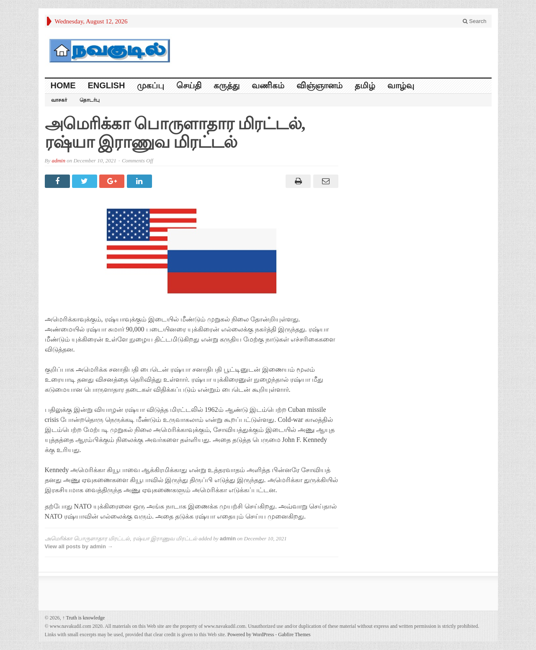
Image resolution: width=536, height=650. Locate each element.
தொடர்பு (90, 100)
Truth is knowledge (83, 618)
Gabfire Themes (294, 634)
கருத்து (227, 85)
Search (475, 21)
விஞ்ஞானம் (319, 85)
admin (58, 160)
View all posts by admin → (79, 546)
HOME (63, 85)
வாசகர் (59, 100)
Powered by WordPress (250, 634)
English (106, 85)
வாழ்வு (400, 85)
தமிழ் (365, 85)
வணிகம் (268, 85)
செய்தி (188, 85)
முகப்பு (150, 85)
